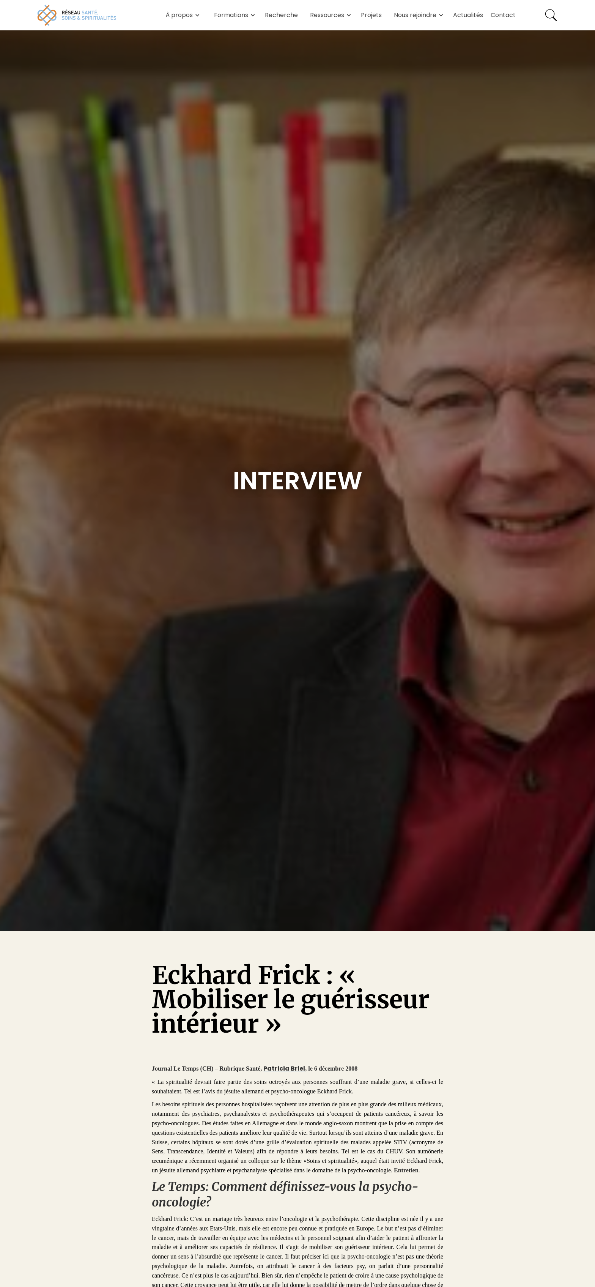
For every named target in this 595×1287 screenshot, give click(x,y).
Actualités (468, 15)
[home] (77, 15)
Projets (371, 15)
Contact (503, 15)
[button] (181, 15)
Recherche (281, 15)
